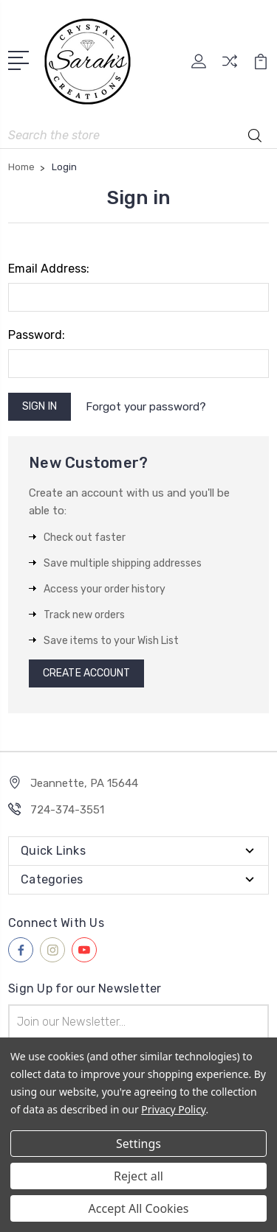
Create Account (86, 673)
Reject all (138, 1176)
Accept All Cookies (139, 1208)
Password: (36, 335)
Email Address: (48, 269)
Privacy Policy (173, 1109)
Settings (138, 1143)
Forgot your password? (146, 406)
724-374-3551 (67, 809)
